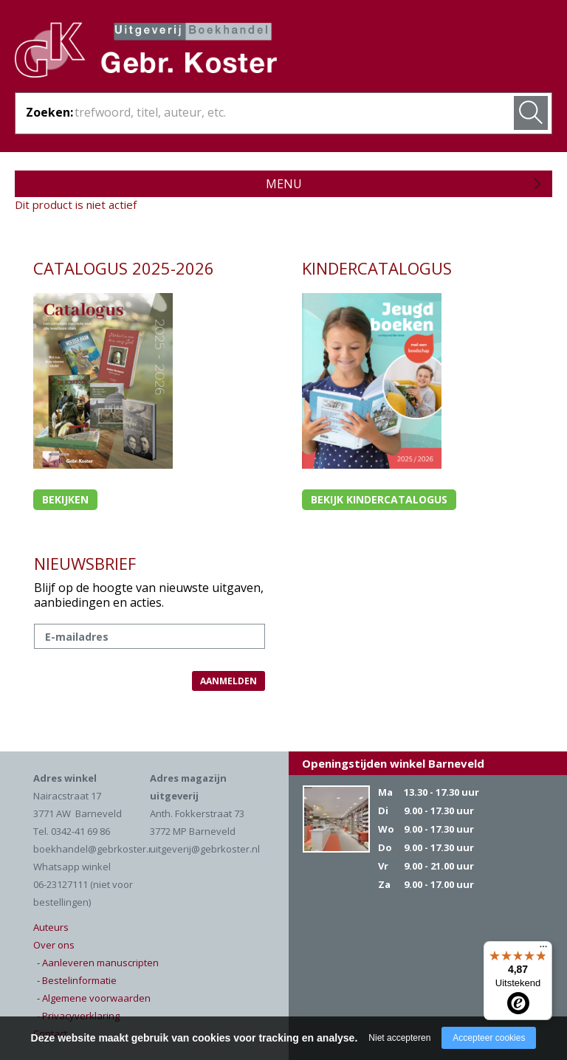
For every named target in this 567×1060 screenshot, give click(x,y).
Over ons (54, 944)
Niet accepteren (399, 1038)
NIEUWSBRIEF (85, 563)
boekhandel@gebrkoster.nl (95, 849)
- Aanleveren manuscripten (98, 962)
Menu (284, 184)
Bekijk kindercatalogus (379, 499)
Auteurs (51, 927)
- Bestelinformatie (77, 980)
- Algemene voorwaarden (94, 998)
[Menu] (543, 950)
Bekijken (65, 499)
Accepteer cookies (489, 1038)
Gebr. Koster (146, 52)
